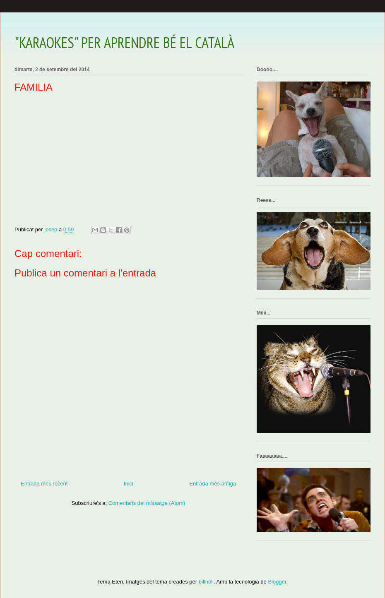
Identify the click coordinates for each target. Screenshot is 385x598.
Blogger (277, 582)
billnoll (206, 582)
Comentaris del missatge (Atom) (146, 503)
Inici (128, 483)
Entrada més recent (44, 483)
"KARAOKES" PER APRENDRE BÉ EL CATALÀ (124, 42)
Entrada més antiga (212, 483)
